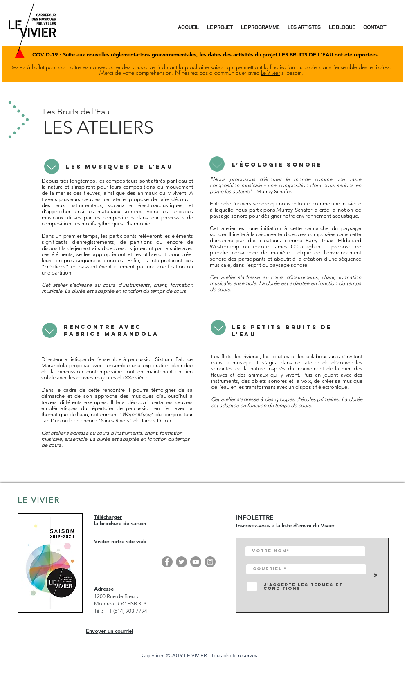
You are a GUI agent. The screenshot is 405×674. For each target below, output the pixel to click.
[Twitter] (181, 561)
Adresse (104, 588)
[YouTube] (195, 561)
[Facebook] (167, 561)
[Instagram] (210, 561)
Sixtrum (163, 359)
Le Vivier (270, 72)
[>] (376, 575)
